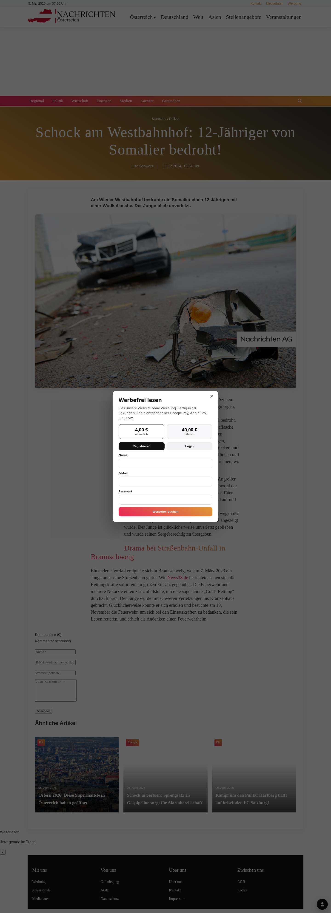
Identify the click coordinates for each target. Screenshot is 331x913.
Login (189, 446)
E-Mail (123, 473)
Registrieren (142, 446)
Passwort (125, 491)
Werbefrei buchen (165, 511)
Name (123, 455)
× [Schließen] (212, 396)
